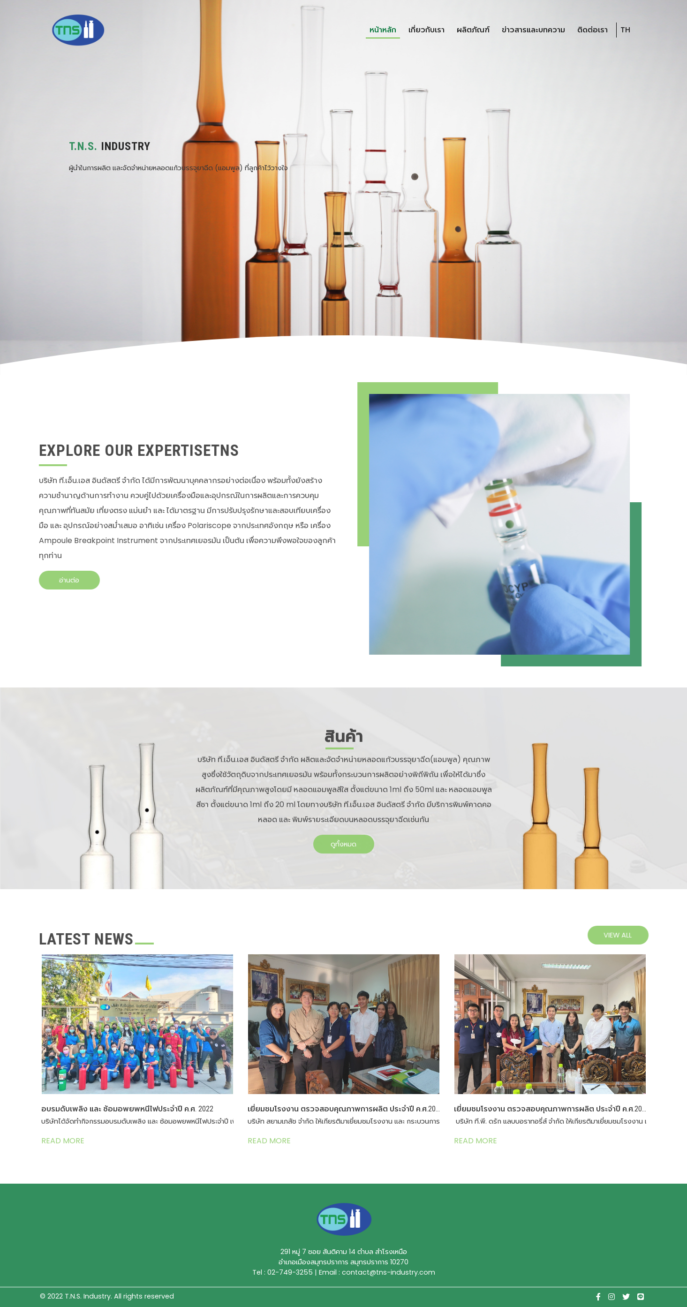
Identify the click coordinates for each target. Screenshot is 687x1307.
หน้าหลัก (383, 29)
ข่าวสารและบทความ (533, 29)
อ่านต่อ (61, 580)
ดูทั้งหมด (343, 836)
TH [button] (625, 29)
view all (626, 935)
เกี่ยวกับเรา (426, 29)
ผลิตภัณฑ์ (473, 29)
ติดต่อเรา (592, 29)
